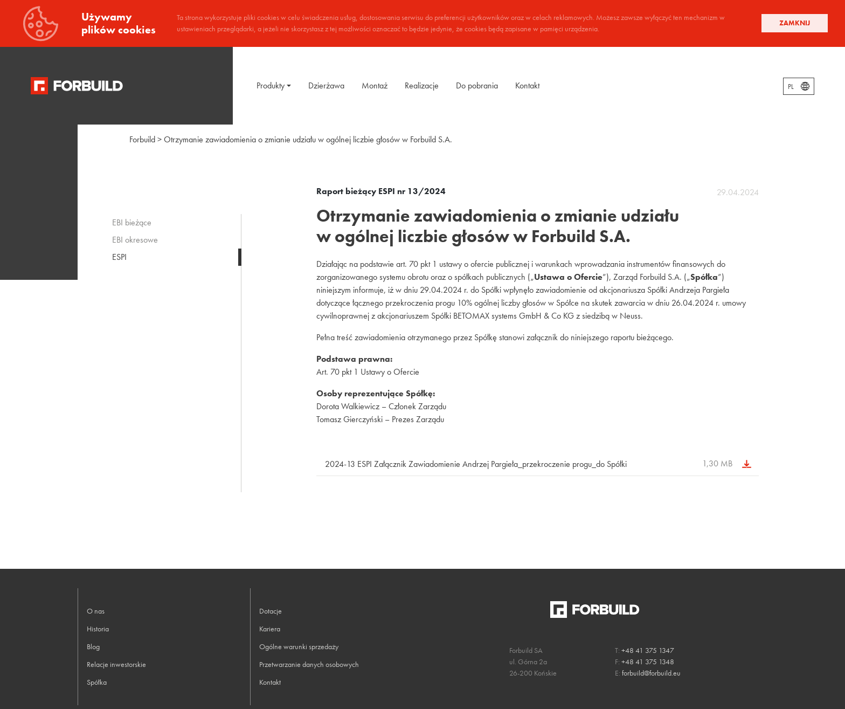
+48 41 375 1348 (647, 661)
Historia (98, 629)
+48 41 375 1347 (647, 650)
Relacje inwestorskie (116, 664)
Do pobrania (477, 85)
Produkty (271, 85)
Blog (93, 646)
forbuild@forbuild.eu (651, 673)
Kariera (269, 629)
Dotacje (270, 611)
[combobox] (798, 86)
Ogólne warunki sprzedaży (298, 646)
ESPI (119, 257)
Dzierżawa (326, 85)
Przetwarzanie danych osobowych (309, 664)
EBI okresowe (135, 239)
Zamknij (794, 22)
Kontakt (527, 85)
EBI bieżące (131, 222)
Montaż (374, 85)
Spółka (97, 682)
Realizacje (422, 85)
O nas (96, 611)
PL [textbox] (791, 86)
